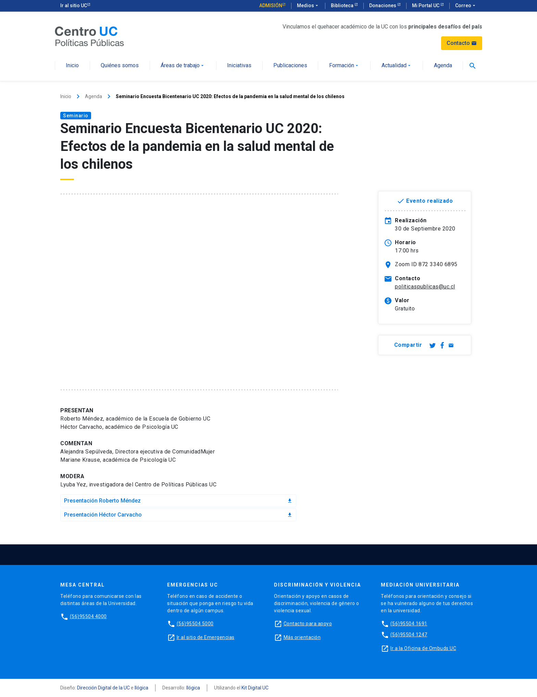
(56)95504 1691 (408, 623)
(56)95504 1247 (408, 634)
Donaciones (383, 5)
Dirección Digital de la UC (103, 687)
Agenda (443, 66)
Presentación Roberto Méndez (178, 500)
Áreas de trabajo (183, 66)
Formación (344, 66)
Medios (308, 6)
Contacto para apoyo (308, 623)
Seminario (75, 115)
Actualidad (397, 66)
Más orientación (302, 637)
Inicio (72, 66)
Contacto (462, 43)
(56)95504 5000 (195, 623)
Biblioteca (342, 5)
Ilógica (141, 687)
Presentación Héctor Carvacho (178, 514)
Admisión (270, 5)
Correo (466, 6)
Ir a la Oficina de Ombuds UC (423, 648)
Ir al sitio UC (73, 5)
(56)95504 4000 (88, 616)
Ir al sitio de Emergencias (206, 637)
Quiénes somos (120, 66)
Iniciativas (239, 66)
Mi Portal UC (426, 5)
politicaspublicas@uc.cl (425, 286)
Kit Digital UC (254, 687)
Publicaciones (290, 66)
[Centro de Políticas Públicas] (89, 36)
